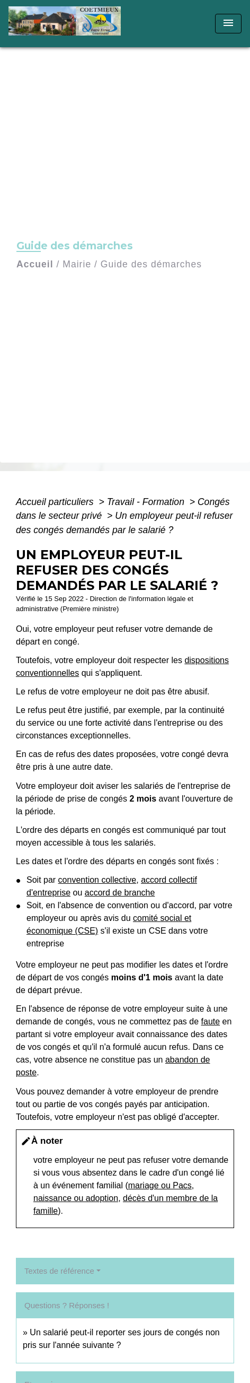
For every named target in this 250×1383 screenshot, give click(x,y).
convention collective (97, 879)
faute (210, 1021)
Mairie (77, 264)
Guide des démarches (151, 264)
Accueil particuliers (56, 502)
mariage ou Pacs (160, 1185)
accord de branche (120, 892)
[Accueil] (68, 24)
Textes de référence (59, 1270)
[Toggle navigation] (228, 23)
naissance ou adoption (75, 1198)
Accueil (34, 264)
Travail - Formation (147, 502)
